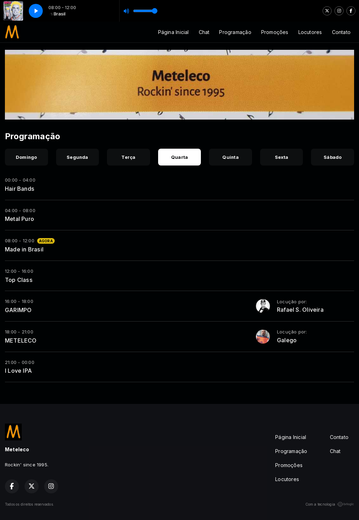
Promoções (275, 32)
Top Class (19, 279)
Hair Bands (19, 188)
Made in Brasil (24, 249)
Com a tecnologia (329, 504)
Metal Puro (19, 218)
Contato (341, 32)
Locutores (310, 32)
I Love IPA (18, 370)
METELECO (21, 340)
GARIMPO (18, 309)
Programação (235, 32)
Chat (204, 32)
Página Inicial (173, 32)
